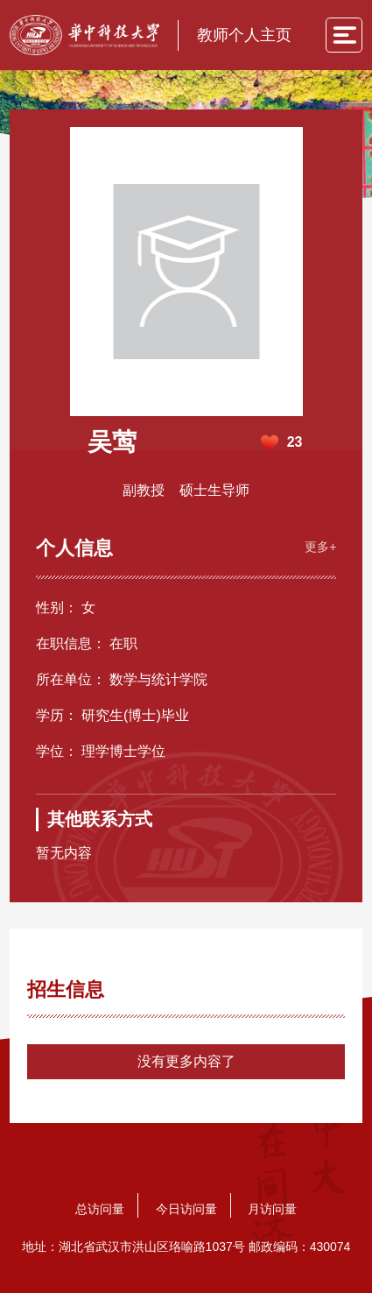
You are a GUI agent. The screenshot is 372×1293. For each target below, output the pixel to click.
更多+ (320, 547)
